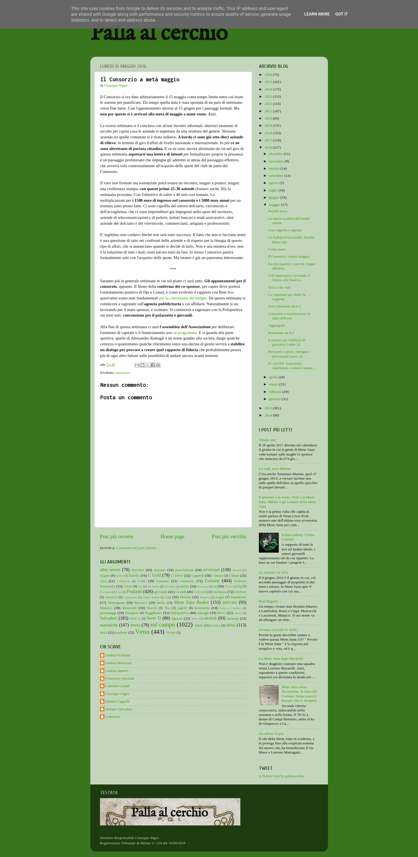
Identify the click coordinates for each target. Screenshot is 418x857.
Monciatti (129, 608)
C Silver (177, 575)
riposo (238, 613)
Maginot (205, 597)
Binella (134, 575)
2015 (268, 408)
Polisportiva (179, 613)
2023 (268, 96)
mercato (229, 602)
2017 (268, 140)
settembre (277, 176)
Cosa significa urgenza (285, 230)
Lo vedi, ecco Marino (275, 469)
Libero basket (151, 597)
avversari (211, 569)
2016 (268, 147)
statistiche (109, 625)
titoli (103, 632)
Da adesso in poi (271, 733)
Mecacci (141, 602)
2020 (268, 118)
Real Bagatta (268, 601)
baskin (119, 575)
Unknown (113, 716)
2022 (268, 104)
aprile (273, 377)
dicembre (276, 154)
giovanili (160, 592)
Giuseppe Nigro (117, 694)
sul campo (162, 624)
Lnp (168, 597)
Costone (212, 580)
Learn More (317, 14)
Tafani (198, 625)
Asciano (160, 570)
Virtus (142, 631)
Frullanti (134, 591)
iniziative (111, 597)
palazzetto (202, 608)
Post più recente (116, 536)
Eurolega (202, 586)
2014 (268, 415)
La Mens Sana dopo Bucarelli (281, 658)
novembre (277, 161)
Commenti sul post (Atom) (136, 548)
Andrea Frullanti (118, 655)
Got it (341, 14)
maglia (220, 597)
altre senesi (110, 569)
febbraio (275, 392)
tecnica (215, 625)
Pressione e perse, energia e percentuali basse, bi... (288, 353)
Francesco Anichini (120, 678)
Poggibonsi (153, 613)
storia (135, 625)
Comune (162, 581)
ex (215, 586)
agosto (274, 183)
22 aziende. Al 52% (273, 572)
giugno (274, 197)
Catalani (218, 576)
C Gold (154, 575)
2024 (268, 89)
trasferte (121, 632)
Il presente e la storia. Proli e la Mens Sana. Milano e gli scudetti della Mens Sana (287, 501)
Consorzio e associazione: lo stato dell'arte (289, 316)
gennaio (275, 399)
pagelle (182, 608)
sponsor (233, 618)
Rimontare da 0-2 (281, 333)
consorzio (122, 373)
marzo (274, 384)
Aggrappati (276, 325)
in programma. (186, 332)
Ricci (222, 613)
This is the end (279, 287)
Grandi (180, 592)
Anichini (137, 570)
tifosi (230, 625)
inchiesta (220, 592)
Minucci (106, 608)
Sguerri (177, 618)
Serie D (154, 618)
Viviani (171, 633)
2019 (268, 125)
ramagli (203, 613)
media (161, 603)
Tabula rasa (267, 440)
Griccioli (200, 592)
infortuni (240, 592)
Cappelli (197, 575)
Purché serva (277, 211)
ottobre (275, 168)
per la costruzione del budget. (183, 298)
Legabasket (130, 597)
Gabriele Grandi (118, 686)
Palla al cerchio (159, 34)
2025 (268, 82)
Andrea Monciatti (119, 663)
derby (185, 586)
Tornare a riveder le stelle (278, 630)
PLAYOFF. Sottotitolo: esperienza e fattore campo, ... (292, 365)
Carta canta (276, 249)
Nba (167, 608)
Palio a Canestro (230, 608)
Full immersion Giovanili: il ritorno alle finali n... (289, 277)
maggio (275, 205)
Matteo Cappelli (118, 701)
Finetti (229, 586)
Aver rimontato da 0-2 (284, 306)
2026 (268, 75)
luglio (274, 190)
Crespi (127, 586)
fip (240, 586)
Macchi (185, 597)
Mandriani (238, 597)
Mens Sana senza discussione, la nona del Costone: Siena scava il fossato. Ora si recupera (299, 694)
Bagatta (105, 576)
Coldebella (123, 581)
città (103, 581)
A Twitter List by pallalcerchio (281, 776)
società (210, 618)
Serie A (135, 618)
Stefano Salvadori (119, 709)
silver (194, 618)
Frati (119, 592)
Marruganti (116, 602)
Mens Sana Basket (191, 602)
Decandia (170, 586)
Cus (140, 586)
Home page (173, 536)
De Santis (153, 586)
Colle (142, 581)
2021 (268, 111)
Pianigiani (132, 613)
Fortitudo (105, 592)
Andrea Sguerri (117, 671)
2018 (268, 133)
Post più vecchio (229, 536)
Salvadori (108, 618)
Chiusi (234, 575)
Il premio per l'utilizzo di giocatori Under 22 (286, 342)
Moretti (152, 608)
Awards (237, 570)
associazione (184, 570)
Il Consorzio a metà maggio (288, 256)
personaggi (108, 613)
